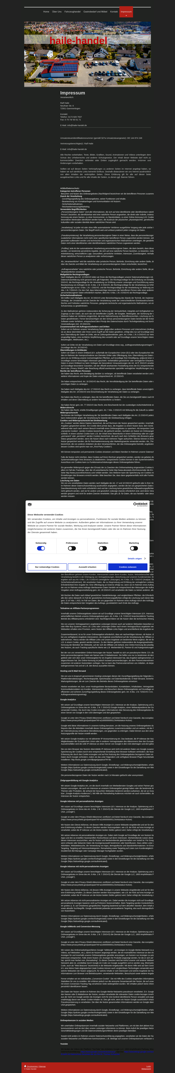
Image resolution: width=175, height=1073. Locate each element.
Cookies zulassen (127, 567)
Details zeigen (135, 558)
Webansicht (146, 1069)
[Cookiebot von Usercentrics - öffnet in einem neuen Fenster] (135, 505)
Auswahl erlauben (87, 567)
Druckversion (31, 1066)
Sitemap (42, 1066)
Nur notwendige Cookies (47, 567)
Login (148, 1066)
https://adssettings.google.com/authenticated (143, 1052)
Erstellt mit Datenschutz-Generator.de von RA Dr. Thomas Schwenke (90, 1054)
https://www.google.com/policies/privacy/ (98, 1052)
